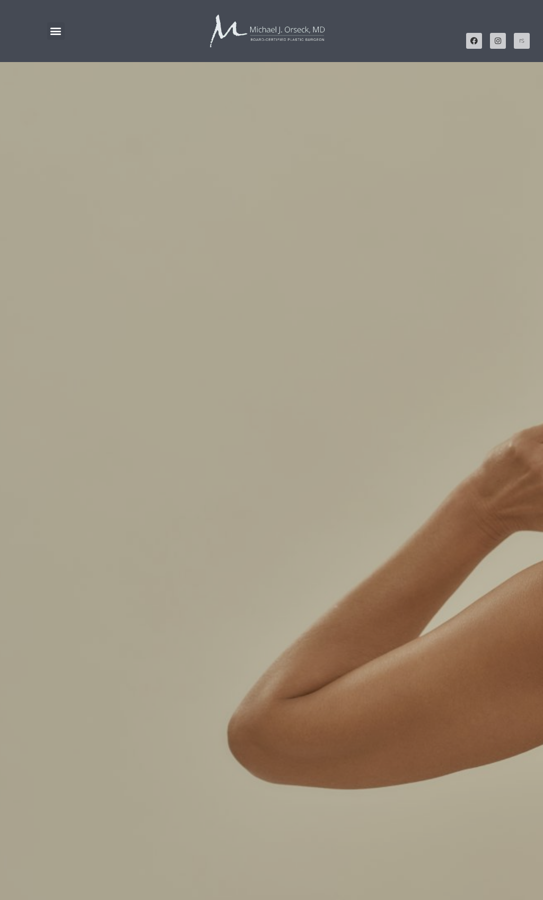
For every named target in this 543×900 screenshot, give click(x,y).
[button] (56, 31)
